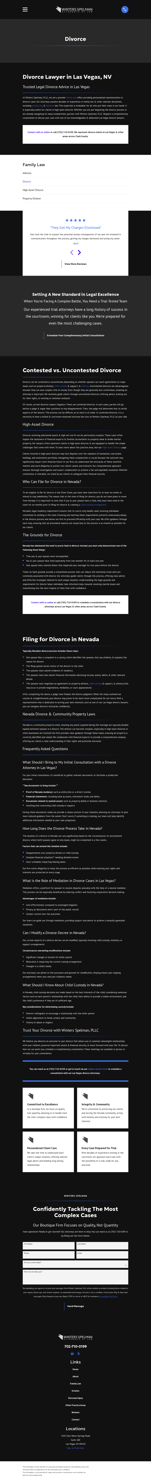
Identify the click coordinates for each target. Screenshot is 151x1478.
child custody (60, 386)
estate (35, 105)
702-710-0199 (75, 1346)
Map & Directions (75, 1448)
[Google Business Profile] (72, 1353)
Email (79, 1253)
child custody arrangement (93, 504)
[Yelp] (78, 1353)
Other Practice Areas (75, 1405)
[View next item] (79, 252)
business (50, 105)
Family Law (75, 1383)
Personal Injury (75, 1398)
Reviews (75, 1412)
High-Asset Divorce (111, 447)
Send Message (75, 1306)
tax (40, 105)
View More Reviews (75, 264)
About (76, 1376)
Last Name (81, 1244)
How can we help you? (33, 1272)
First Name (28, 1244)
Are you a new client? (32, 1262)
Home (75, 1369)
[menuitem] (75, 173)
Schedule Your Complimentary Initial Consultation (75, 335)
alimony (85, 386)
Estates (75, 1390)
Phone (26, 1253)
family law (71, 97)
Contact (75, 1419)
